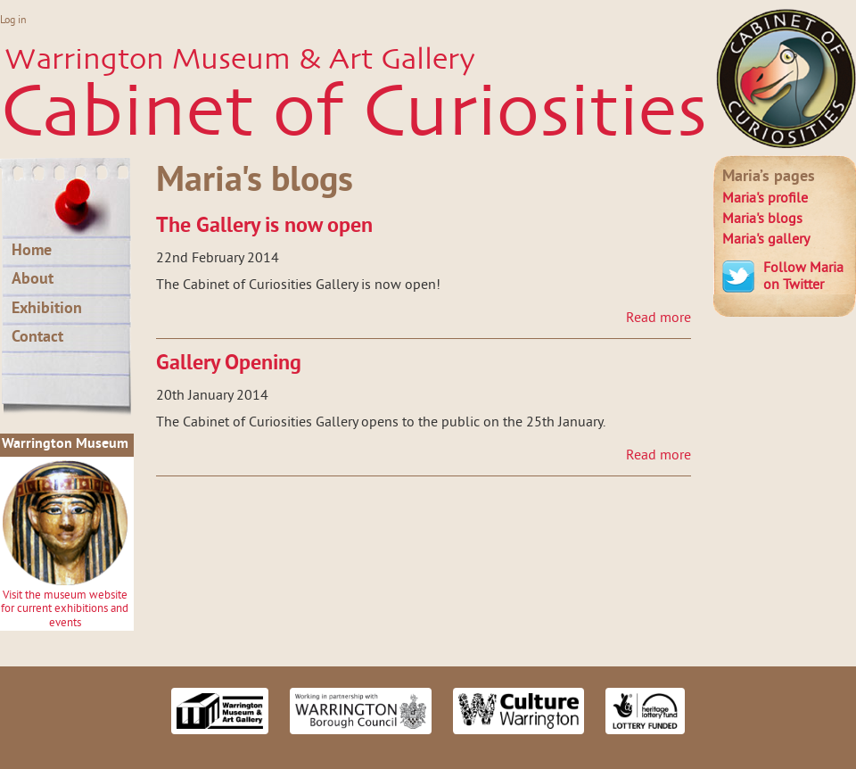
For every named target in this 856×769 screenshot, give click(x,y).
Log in (13, 21)
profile (765, 199)
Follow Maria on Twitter (803, 277)
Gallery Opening (228, 364)
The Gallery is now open (264, 226)
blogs (762, 219)
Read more (658, 318)
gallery (766, 240)
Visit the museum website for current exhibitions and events (64, 610)
